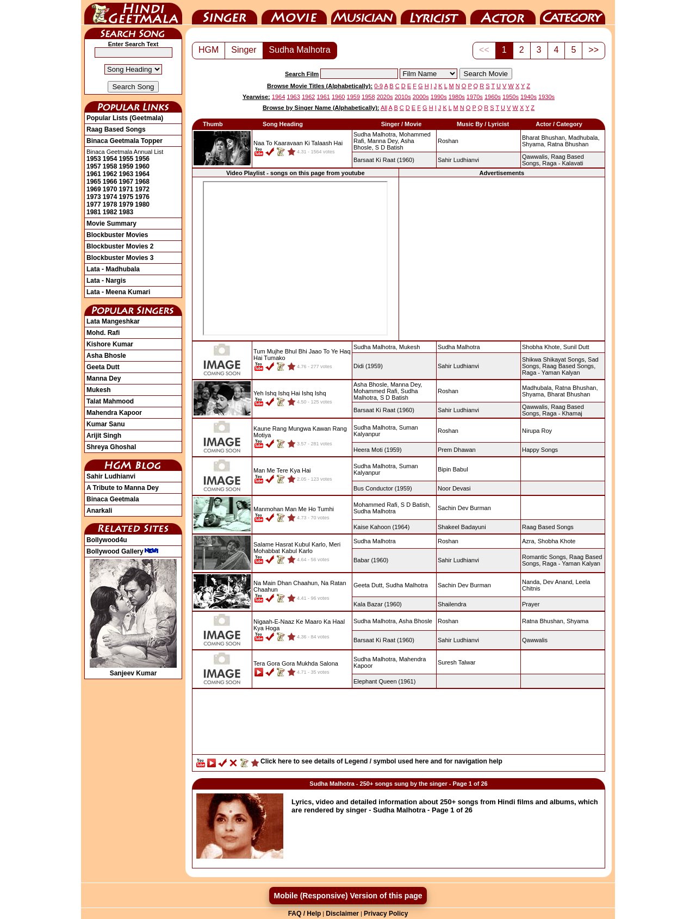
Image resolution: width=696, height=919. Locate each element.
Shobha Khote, (542, 347)
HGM (208, 49)
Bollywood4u (106, 540)
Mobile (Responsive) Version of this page (348, 895)
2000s (421, 97)
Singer (224, 12)
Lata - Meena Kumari (118, 292)
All (384, 107)
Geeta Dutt (103, 367)
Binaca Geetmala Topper (124, 141)
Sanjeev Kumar (133, 669)
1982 (110, 212)
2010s (403, 97)
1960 (142, 166)
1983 (126, 212)
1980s (457, 97)
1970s (475, 97)
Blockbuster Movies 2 (119, 246)
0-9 (378, 86)
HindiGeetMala (133, 12)
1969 (93, 189)
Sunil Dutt (576, 347)
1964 (142, 174)
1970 (110, 189)
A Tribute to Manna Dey (122, 488)
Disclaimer (342, 913)
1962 (110, 174)
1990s (439, 97)
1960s (492, 97)
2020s (385, 97)
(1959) (368, 366)
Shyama (577, 621)
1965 (93, 181)
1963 (126, 174)
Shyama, (533, 144)
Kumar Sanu (105, 424)
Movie (294, 12)
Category (572, 12)
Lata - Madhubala (113, 269)
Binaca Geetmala (112, 499)
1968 (142, 181)
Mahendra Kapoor (114, 413)
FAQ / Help (304, 913)
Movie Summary (111, 223)
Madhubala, (584, 137)
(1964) (381, 527)
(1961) (384, 681)
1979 (126, 204)
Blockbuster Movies (117, 235)
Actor (503, 12)
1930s (546, 97)
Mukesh (98, 390)
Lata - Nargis (106, 280)
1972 (142, 189)
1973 (93, 197)
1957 (93, 166)
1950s (510, 97)
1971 (126, 189)
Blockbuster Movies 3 (119, 258)
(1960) (383, 160)
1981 (93, 212)
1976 (142, 197)
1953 (93, 159)
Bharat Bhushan (568, 394)
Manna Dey (103, 378)
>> (593, 49)
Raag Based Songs (116, 129)
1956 (142, 159)
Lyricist (433, 12)
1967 (126, 181)
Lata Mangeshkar (113, 321)
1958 (110, 166)
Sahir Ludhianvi (110, 476)
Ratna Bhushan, (576, 387)
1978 (110, 204)
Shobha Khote (557, 541)
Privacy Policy (386, 913)
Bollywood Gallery (122, 551)
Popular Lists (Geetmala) (124, 118)
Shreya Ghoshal (111, 447)
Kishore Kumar (109, 344)
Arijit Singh (103, 435)
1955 (126, 159)
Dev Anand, (558, 582)
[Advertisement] (502, 258)
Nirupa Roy (537, 430)
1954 (110, 159)
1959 (126, 166)
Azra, (529, 541)
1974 (110, 197)
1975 (126, 197)
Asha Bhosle (106, 355)
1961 (93, 174)
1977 (93, 204)
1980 (142, 204)
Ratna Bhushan (567, 144)
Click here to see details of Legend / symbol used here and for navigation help (381, 761)
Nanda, (531, 582)
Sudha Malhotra (300, 49)
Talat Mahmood (110, 401)
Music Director (363, 12)
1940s (528, 97)
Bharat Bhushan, (544, 137)
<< (484, 49)
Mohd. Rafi (103, 333)
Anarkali (99, 510)
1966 (110, 181)
